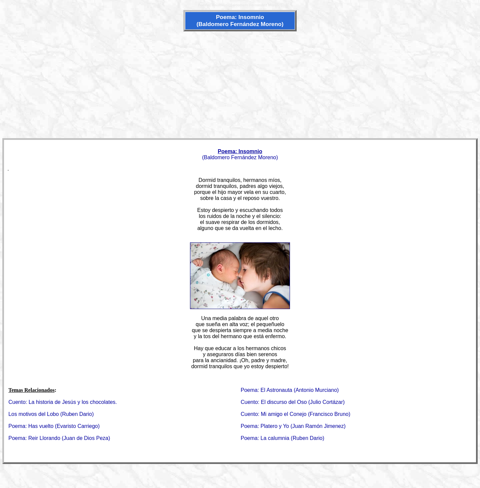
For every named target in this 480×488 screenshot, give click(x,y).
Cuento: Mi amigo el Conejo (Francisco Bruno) (295, 414)
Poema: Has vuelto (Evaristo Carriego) (54, 426)
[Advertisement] (240, 84)
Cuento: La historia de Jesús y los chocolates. (62, 402)
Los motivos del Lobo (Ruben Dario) (51, 414)
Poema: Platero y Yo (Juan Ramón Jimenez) (293, 426)
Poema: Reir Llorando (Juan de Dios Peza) (59, 438)
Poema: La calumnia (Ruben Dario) (282, 438)
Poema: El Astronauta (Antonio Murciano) (290, 390)
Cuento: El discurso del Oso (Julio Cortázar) (293, 402)
